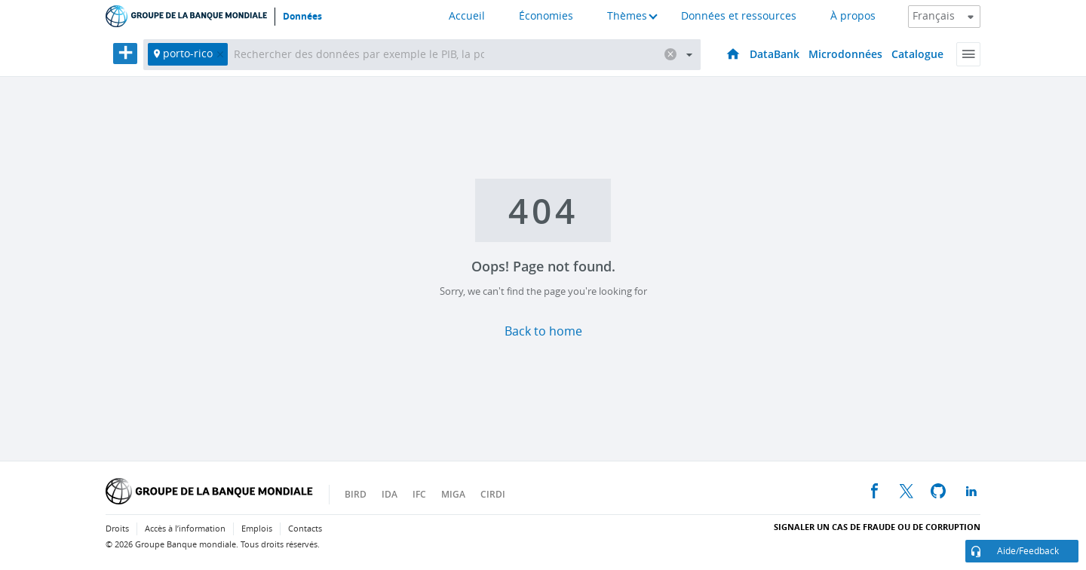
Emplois (256, 529)
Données (302, 16)
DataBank (774, 54)
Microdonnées (845, 54)
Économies (546, 16)
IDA (389, 494)
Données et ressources (738, 16)
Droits (117, 529)
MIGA (453, 494)
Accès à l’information (185, 529)
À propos (853, 16)
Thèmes (627, 16)
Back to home (543, 331)
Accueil (467, 16)
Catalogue (917, 54)
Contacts (305, 529)
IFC (419, 494)
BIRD (356, 494)
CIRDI (492, 494)
